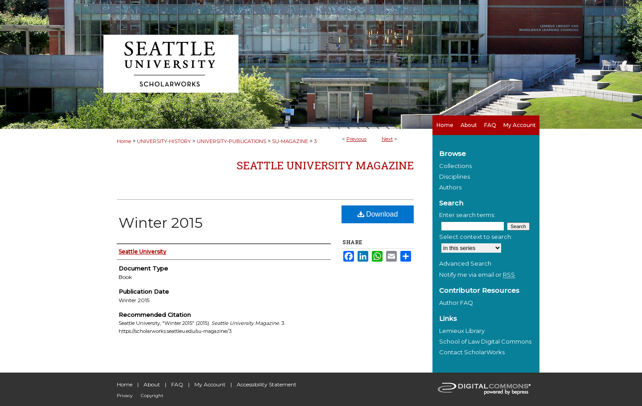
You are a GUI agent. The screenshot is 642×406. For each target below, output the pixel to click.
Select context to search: (475, 236)
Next (387, 139)
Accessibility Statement (266, 384)
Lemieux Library (462, 330)
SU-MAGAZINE (290, 141)
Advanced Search (465, 263)
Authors (450, 187)
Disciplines (454, 176)
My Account (210, 384)
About (152, 384)
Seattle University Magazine (325, 165)
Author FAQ (456, 302)
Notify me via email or (477, 274)
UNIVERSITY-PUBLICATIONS (231, 141)
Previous (356, 139)
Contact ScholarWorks (472, 352)
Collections (455, 165)
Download (378, 214)
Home (124, 141)
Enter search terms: (467, 214)
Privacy (124, 395)
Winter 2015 (161, 222)
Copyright (152, 395)
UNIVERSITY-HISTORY (164, 141)
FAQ (177, 384)
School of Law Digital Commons (485, 341)
